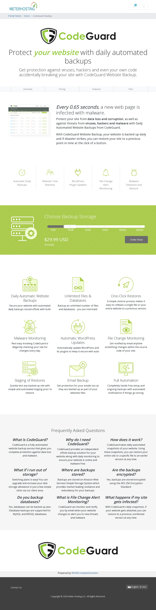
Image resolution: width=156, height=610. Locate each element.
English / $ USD (137, 586)
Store (27, 15)
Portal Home (14, 15)
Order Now (136, 239)
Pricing (62, 89)
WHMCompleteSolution (85, 573)
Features (96, 89)
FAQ (131, 89)
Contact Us (16, 587)
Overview (27, 89)
